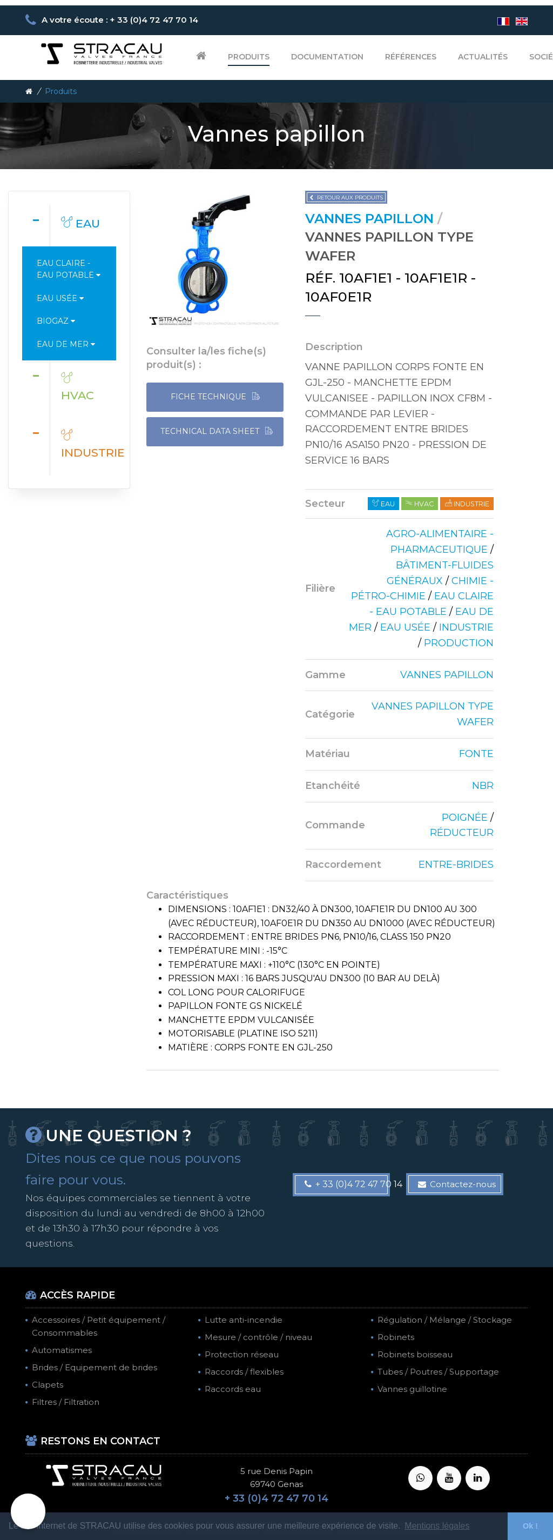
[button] (28, 1511)
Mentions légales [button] (436, 1525)
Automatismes (62, 1350)
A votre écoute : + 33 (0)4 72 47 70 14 (120, 20)
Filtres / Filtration (65, 1402)
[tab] (69, 225)
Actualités (483, 57)
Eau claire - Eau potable (68, 269)
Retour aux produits (346, 197)
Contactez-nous (457, 1184)
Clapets (47, 1385)
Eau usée (60, 298)
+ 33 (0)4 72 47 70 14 (347, 1184)
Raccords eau (233, 1389)
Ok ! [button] (530, 1526)
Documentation (327, 57)
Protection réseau (242, 1354)
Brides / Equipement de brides (94, 1367)
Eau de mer (66, 344)
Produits (248, 57)
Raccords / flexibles (244, 1372)
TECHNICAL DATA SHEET (216, 431)
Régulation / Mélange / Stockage (444, 1320)
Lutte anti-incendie (243, 1320)
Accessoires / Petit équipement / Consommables (98, 1326)
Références (410, 57)
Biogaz (56, 321)
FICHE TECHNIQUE (215, 397)
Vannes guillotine (412, 1389)
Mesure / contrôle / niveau (258, 1337)
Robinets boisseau (415, 1354)
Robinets (395, 1337)
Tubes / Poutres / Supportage (438, 1372)
